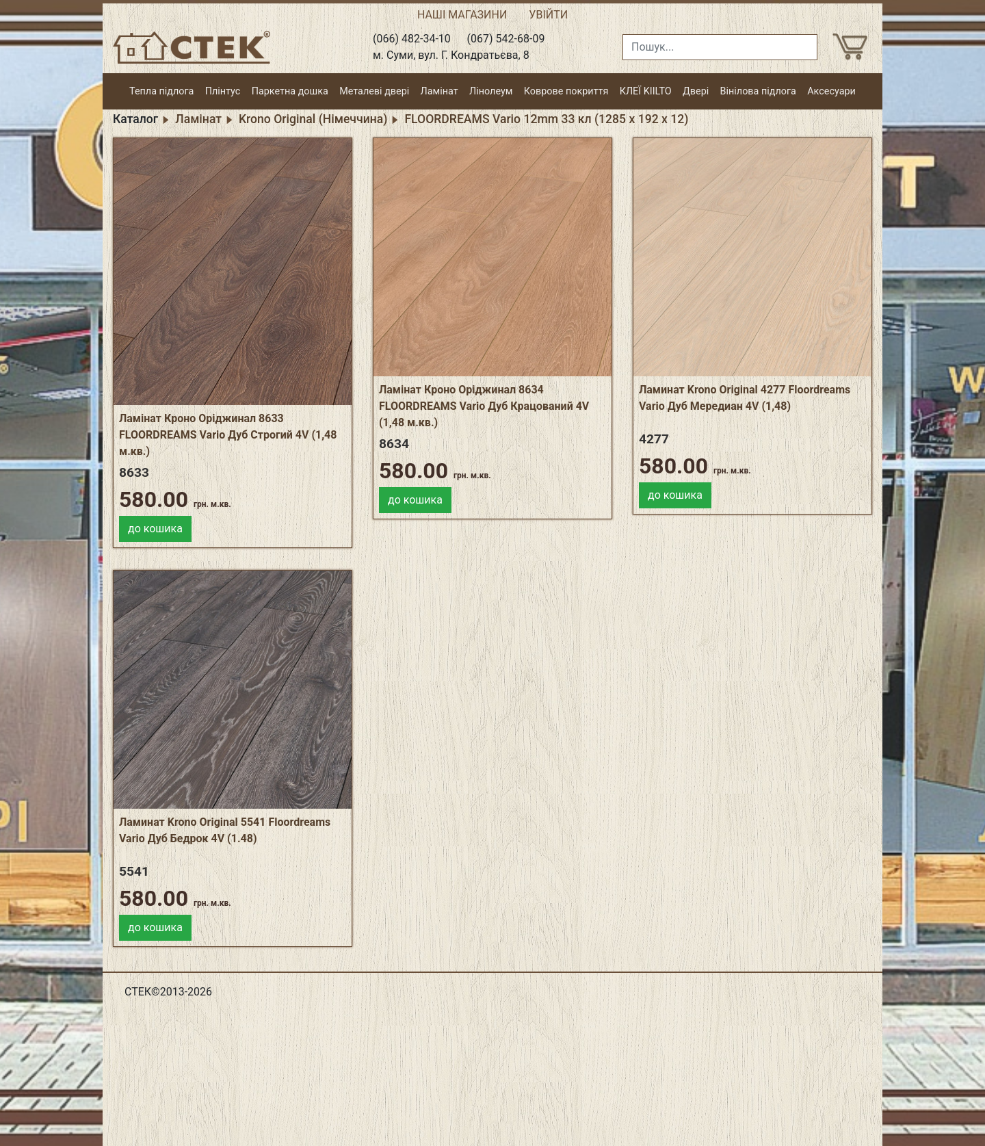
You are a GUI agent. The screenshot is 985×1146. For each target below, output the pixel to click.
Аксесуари (831, 91)
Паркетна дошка (290, 91)
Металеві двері (374, 91)
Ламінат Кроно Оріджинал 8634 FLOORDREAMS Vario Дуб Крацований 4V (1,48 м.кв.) (484, 406)
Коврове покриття (566, 91)
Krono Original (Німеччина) (313, 119)
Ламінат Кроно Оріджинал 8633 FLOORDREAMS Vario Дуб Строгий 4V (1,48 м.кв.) (228, 435)
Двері (696, 91)
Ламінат (439, 91)
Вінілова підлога (758, 91)
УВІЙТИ (548, 14)
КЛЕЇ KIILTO (646, 91)
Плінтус (223, 91)
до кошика (155, 528)
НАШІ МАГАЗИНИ (462, 14)
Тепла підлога (161, 91)
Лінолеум (490, 91)
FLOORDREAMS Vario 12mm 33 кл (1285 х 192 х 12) (546, 119)
